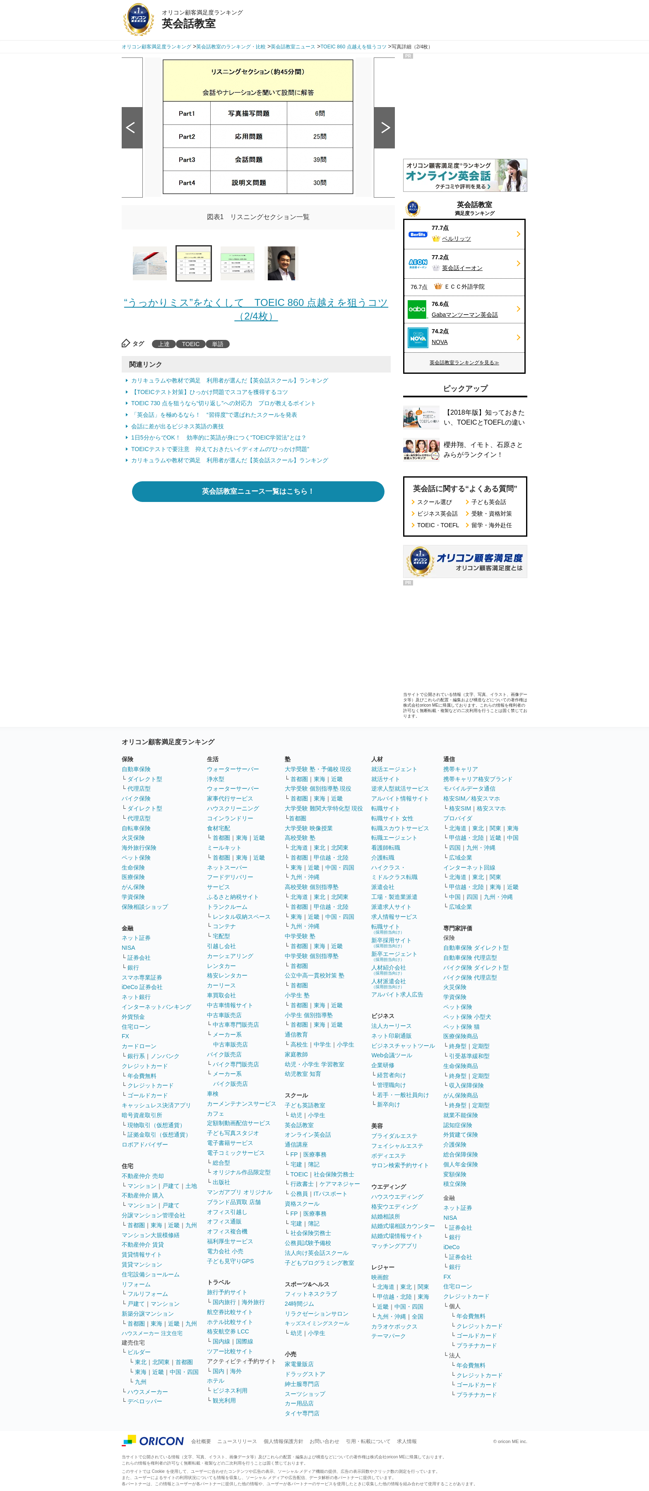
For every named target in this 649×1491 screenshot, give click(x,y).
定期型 (481, 1046)
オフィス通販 (224, 1221)
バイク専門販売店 (236, 1064)
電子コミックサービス (236, 1152)
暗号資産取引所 (142, 1115)
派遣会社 (382, 887)
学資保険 (133, 897)
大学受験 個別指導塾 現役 (318, 788)
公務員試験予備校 (308, 1243)
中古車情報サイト (230, 1005)
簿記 (314, 1164)
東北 (141, 1362)
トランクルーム (227, 906)
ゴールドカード (147, 1095)
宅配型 (221, 936)
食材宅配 (218, 828)
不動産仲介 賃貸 (143, 1244)
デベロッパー (144, 1401)
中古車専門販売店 (236, 1024)
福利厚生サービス (230, 1241)
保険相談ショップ (145, 906)
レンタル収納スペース (242, 916)
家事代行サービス (230, 798)
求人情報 (407, 1441)
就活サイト (385, 779)
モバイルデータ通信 (469, 788)
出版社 (221, 1182)
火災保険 (133, 837)
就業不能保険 (460, 1115)
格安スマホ (491, 808)
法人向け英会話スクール (317, 1253)
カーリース (221, 985)
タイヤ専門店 (302, 1413)
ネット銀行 (136, 997)
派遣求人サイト (391, 906)
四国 (455, 847)
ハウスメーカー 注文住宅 (152, 1333)
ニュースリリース (237, 1441)
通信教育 (296, 1034)
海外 (236, 1371)
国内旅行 (224, 1302)
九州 (191, 1225)
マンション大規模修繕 (151, 1235)
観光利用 (224, 1400)
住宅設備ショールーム (151, 1274)
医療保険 (133, 877)
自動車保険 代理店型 (470, 957)
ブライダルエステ (394, 1136)
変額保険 (454, 1174)
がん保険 (133, 887)
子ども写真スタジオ (233, 1133)
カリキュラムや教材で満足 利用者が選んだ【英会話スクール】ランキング (229, 380)
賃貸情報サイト (142, 1254)
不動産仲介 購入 (143, 1195)
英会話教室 (299, 1125)
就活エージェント (394, 769)
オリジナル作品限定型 (242, 1172)
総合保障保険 (460, 1154)
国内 (218, 1371)
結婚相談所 (385, 1216)
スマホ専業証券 (142, 977)
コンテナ (224, 926)
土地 (191, 1186)
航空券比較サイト (230, 1312)
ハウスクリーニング (233, 808)
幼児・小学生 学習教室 (314, 1064)
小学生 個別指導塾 (309, 1015)
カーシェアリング (230, 956)
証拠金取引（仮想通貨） (159, 1134)
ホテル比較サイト (230, 1322)
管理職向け (391, 1085)
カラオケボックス (394, 1326)
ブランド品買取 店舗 (234, 1202)
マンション (141, 1186)
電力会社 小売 (225, 1251)
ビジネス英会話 (437, 513)
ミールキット (224, 847)
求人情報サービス (394, 916)
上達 (164, 344)
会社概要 (201, 1441)
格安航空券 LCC (228, 1331)
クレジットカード (145, 1066)
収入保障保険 (466, 1085)
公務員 (299, 1193)
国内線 (221, 1341)
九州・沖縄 (305, 877)
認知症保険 (457, 1125)
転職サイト (385, 808)
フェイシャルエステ (397, 1145)
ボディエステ (388, 1155)
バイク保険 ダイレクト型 (476, 967)
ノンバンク (165, 1056)
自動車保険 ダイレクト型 (476, 947)
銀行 (133, 967)
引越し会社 (221, 946)
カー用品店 (299, 1403)
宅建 (296, 1164)
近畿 (174, 1225)
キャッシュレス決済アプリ (156, 1105)
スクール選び (434, 502)
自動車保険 (136, 769)
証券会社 (139, 957)
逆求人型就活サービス (400, 788)
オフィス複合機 (227, 1231)
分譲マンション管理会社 (153, 1215)
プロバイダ (457, 818)
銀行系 (136, 1056)
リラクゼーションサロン (317, 1313)
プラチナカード (477, 1345)
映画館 (380, 1277)
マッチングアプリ (394, 1245)
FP (294, 1154)
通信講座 (296, 1144)
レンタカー (221, 966)
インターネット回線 (469, 867)
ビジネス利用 (230, 1390)
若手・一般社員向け (403, 1095)
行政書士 (302, 1183)
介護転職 (382, 857)
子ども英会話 (488, 502)
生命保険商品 (460, 1066)
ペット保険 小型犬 (467, 1016)
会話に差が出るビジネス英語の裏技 (177, 426)
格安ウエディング (394, 1206)
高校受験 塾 (300, 837)
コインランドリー (230, 818)
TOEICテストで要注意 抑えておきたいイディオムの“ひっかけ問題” (220, 449)
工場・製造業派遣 (394, 897)
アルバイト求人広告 (397, 994)
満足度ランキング (474, 208)
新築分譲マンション (148, 1313)
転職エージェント (394, 837)
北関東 (161, 1362)
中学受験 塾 (300, 936)
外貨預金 (133, 1016)
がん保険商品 (460, 1095)
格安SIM (460, 808)
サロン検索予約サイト (400, 1165)
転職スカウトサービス (400, 828)
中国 (513, 837)
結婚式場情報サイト (397, 1236)
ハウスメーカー (147, 1391)
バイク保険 (136, 798)
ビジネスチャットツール (403, 1045)
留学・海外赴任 (491, 525)
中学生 (322, 1044)
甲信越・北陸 (331, 857)
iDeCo (451, 1247)
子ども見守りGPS (230, 1261)
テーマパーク (388, 1336)
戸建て (171, 1186)
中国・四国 (184, 1372)
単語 (218, 344)
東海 (156, 1225)
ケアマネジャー (340, 1183)
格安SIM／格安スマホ (471, 798)
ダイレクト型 (144, 779)
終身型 (457, 1046)
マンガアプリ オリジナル (239, 1192)
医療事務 (315, 1154)
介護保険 (454, 1144)
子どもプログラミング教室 (319, 1262)
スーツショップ (305, 1394)
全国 (417, 1316)
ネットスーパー (227, 867)
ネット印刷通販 (391, 1035)
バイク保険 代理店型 (470, 977)
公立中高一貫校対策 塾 (314, 975)
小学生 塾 (297, 995)
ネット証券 (136, 937)
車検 (213, 1093)
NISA (128, 947)
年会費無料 (141, 1076)
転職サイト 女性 (392, 818)
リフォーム (136, 1284)
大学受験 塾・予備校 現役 (318, 769)
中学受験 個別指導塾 (312, 956)
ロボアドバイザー (145, 1144)
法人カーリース (391, 1026)
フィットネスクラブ (311, 1293)
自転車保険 (136, 828)
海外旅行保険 (139, 847)
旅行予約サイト (227, 1292)
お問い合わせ (324, 1441)
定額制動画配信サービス (239, 1123)
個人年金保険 (460, 1164)
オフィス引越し (227, 1212)
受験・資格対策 (491, 513)
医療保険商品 (460, 1036)
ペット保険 (136, 857)
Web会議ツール (391, 1055)
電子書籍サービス (230, 1143)
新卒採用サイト (391, 942)
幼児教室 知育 (303, 1073)
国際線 (244, 1341)
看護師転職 (385, 847)
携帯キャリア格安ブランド (478, 779)
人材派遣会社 (388, 983)
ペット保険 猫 (461, 1026)
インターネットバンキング (156, 1007)
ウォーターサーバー (233, 769)
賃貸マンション (142, 1264)
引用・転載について (368, 1441)
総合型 (221, 1162)
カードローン (139, 1046)
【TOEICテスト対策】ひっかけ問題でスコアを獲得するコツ (209, 392)
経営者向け (391, 1075)
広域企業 (460, 857)
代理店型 (139, 788)
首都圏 (136, 1225)
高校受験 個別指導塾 (312, 887)
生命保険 (133, 867)
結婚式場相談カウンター (403, 1226)
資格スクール (302, 1203)
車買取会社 (221, 995)
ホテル (215, 1380)
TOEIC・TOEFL (438, 525)
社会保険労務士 (334, 1174)
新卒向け (388, 1104)
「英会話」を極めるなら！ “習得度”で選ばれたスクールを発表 (214, 414)
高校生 (299, 1044)
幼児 (296, 1115)
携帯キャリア (460, 769)
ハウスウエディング (397, 1196)
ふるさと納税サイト (233, 897)
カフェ (215, 1113)
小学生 (345, 1044)
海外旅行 (253, 1302)
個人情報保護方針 (283, 1441)
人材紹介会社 (388, 969)
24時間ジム (300, 1303)
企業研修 (382, 1065)
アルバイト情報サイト (400, 798)
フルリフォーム (147, 1293)
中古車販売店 (224, 1015)
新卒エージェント (394, 956)
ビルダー (139, 1352)
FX (125, 1036)
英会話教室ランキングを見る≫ (464, 363)
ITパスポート (331, 1193)
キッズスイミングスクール (317, 1323)
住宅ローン (136, 1026)
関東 (423, 1286)
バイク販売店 (224, 1054)
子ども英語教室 (305, 1105)
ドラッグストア (305, 1374)
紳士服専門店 (302, 1384)
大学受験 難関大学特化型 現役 (324, 808)
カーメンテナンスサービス (241, 1103)
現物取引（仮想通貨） (156, 1125)
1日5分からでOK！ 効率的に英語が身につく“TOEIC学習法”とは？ (219, 437)
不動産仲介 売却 (143, 1176)
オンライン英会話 (308, 1134)
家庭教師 (296, 1054)
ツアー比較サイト (230, 1351)
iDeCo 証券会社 (142, 987)
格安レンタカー (227, 975)
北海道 (299, 847)
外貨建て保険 (460, 1134)
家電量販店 (299, 1364)
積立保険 (454, 1183)
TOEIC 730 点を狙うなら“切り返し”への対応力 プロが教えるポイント (223, 403)
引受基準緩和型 (469, 1056)
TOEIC (191, 344)
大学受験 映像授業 (309, 828)
